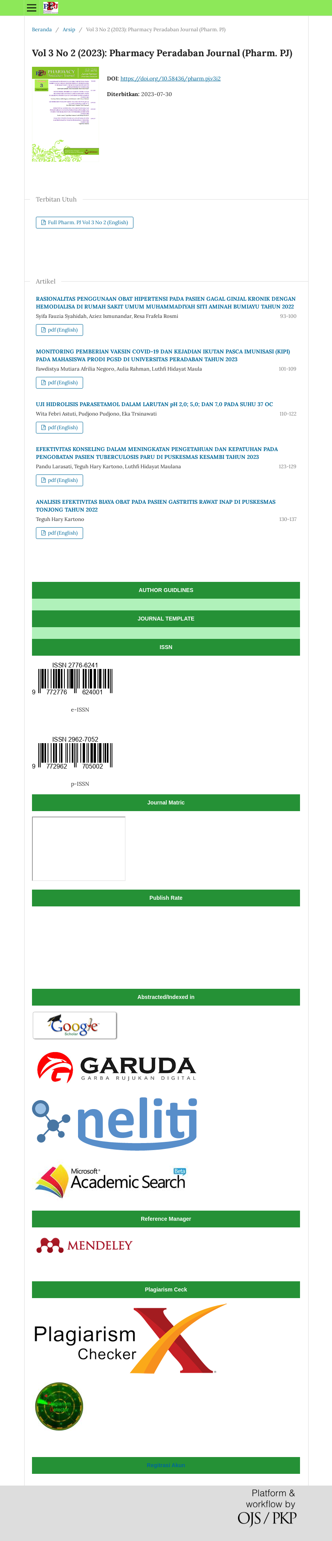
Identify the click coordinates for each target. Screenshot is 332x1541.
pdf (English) (62, 329)
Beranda (42, 29)
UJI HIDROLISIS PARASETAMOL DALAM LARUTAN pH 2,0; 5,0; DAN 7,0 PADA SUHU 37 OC (154, 404)
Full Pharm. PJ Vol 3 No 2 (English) (87, 222)
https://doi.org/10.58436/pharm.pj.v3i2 (171, 78)
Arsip (69, 29)
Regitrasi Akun (166, 1465)
